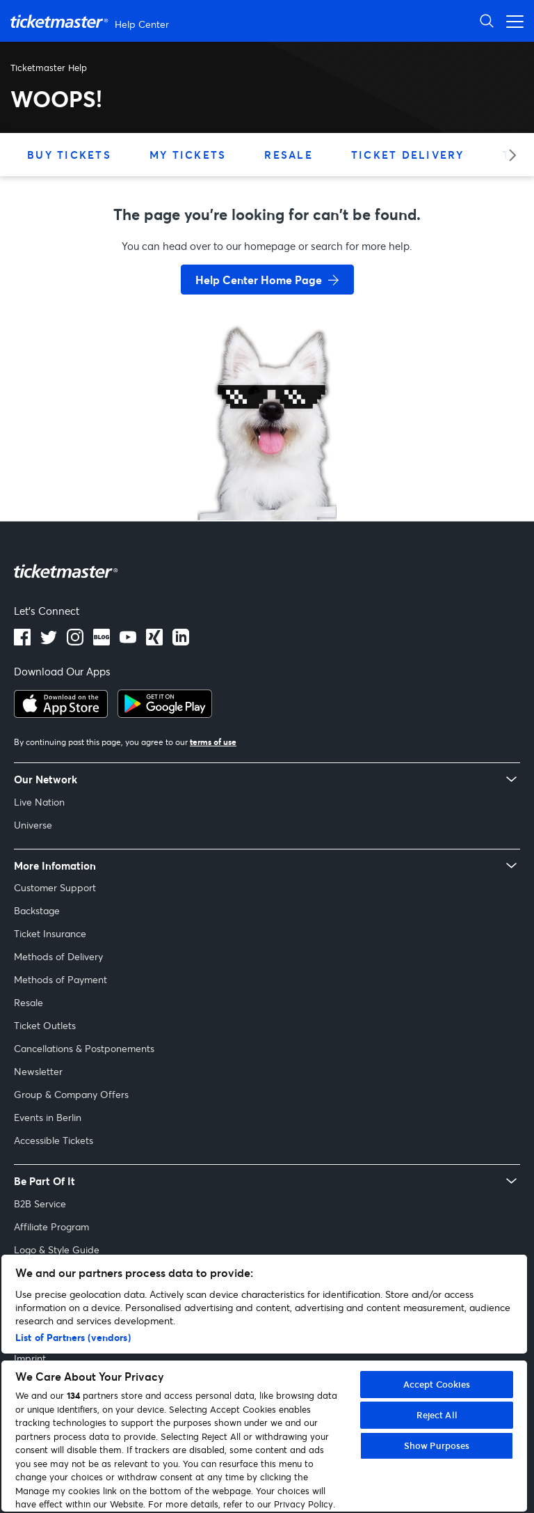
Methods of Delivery (58, 956)
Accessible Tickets (53, 1140)
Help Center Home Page (258, 279)
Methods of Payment (60, 979)
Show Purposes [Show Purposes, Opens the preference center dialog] (437, 1445)
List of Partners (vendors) (73, 1337)
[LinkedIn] (154, 641)
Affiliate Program (51, 1226)
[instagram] (75, 641)
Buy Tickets (69, 155)
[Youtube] (128, 641)
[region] (264, 1383)
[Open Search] (487, 20)
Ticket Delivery (407, 155)
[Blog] (101, 641)
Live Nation (39, 801)
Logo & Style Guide (56, 1249)
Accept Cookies (437, 1384)
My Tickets (188, 155)
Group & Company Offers (71, 1094)
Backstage (37, 910)
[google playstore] (165, 714)
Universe (33, 824)
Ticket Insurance (50, 933)
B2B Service (40, 1203)
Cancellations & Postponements (84, 1048)
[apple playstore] (61, 714)
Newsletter (38, 1071)
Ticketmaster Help (48, 67)
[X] (48, 641)
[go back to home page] (267, 471)
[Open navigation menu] (511, 20)
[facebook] (22, 641)
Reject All (437, 1415)
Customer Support (55, 887)
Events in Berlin (47, 1117)
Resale (288, 155)
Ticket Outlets (45, 1025)
